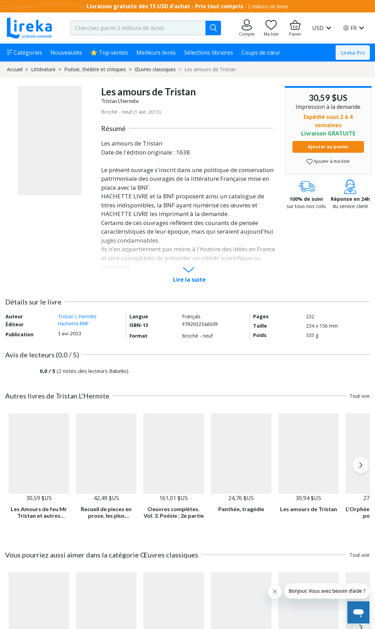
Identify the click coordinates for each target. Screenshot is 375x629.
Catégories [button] (24, 52)
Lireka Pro (353, 52)
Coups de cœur (260, 52)
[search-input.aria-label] (138, 28)
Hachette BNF (73, 323)
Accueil (14, 69)
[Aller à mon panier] (295, 28)
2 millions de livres (268, 6)
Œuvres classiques (155, 69)
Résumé (113, 128)
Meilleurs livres (156, 52)
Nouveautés (66, 52)
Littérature (43, 69)
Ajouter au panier (328, 146)
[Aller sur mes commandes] (247, 28)
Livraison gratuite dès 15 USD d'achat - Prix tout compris (165, 6)
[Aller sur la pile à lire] (271, 28)
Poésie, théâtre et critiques (95, 69)
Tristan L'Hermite (120, 101)
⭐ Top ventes (109, 52)
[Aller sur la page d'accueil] (29, 28)
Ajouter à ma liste (328, 161)
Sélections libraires (208, 52)
